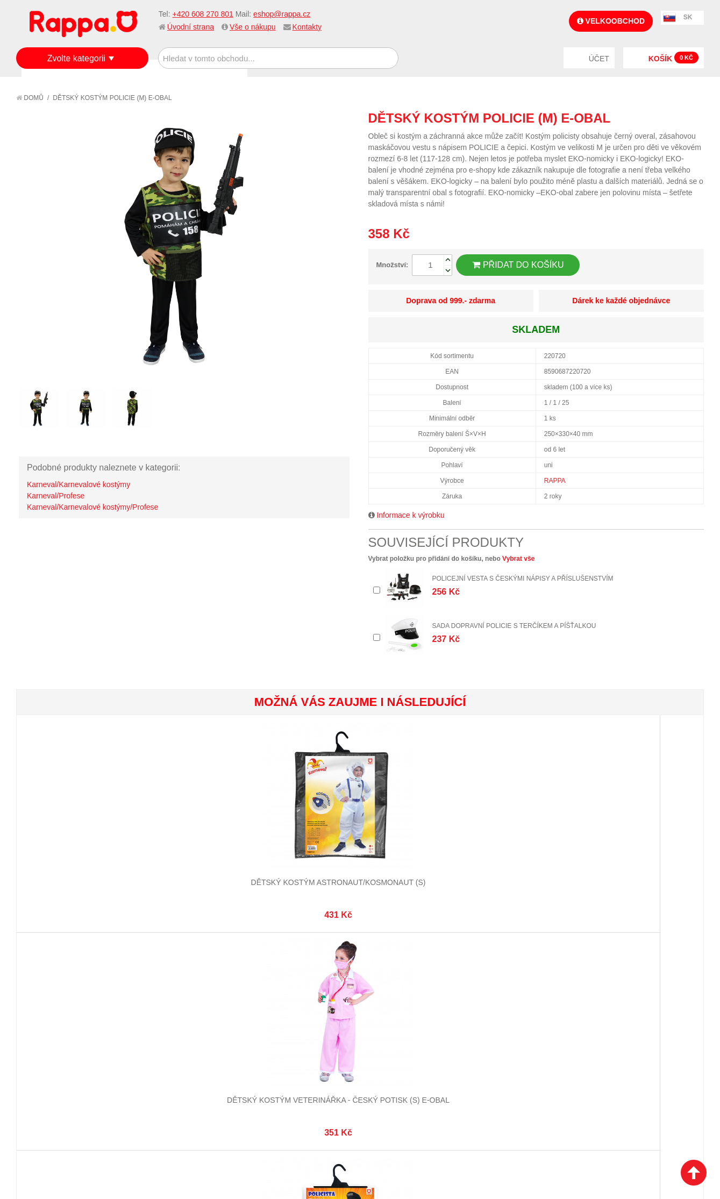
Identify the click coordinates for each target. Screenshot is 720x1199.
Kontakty (307, 27)
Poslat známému (650, 118)
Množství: (392, 265)
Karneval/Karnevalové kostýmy (78, 484)
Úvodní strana (190, 27)
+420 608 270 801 (202, 14)
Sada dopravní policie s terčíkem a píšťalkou (514, 626)
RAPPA (555, 480)
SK (688, 17)
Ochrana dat (50, 1048)
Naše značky (50, 1061)
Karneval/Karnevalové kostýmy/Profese (92, 507)
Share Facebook (672, 118)
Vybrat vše (518, 558)
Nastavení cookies (333, 1136)
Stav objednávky (284, 1007)
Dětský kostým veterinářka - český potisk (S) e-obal (188, 847)
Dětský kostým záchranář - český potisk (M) (531, 847)
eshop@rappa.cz (281, 14)
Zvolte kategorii (76, 58)
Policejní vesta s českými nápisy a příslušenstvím (523, 578)
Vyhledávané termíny (179, 1007)
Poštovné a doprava (64, 1034)
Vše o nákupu (253, 27)
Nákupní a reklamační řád (73, 1021)
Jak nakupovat (53, 1007)
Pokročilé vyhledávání (182, 1021)
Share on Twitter (693, 118)
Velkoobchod (611, 21)
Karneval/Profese (55, 495)
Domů (30, 98)
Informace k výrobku (410, 515)
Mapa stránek (165, 994)
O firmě (40, 994)
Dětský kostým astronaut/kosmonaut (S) (73, 847)
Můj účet (270, 994)
